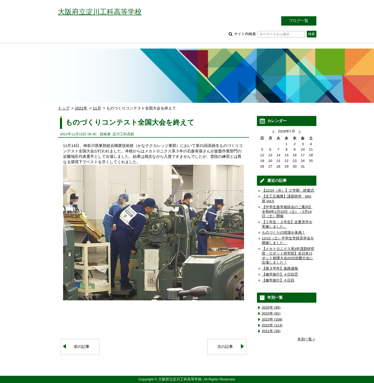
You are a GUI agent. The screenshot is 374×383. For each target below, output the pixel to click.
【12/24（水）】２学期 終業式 (288, 190)
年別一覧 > (306, 339)
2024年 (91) (271, 313)
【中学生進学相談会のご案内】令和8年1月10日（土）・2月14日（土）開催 (287, 211)
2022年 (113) (272, 325)
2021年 (81, 108)
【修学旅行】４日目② (280, 274)
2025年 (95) (271, 307)
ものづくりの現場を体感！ (283, 233)
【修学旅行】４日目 (278, 280)
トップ (64, 108)
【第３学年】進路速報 (280, 268)
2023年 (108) (272, 319)
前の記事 (81, 346)
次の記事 (225, 346)
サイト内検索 (269, 34)
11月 (97, 108)
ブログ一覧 (298, 20)
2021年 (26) (271, 331)
